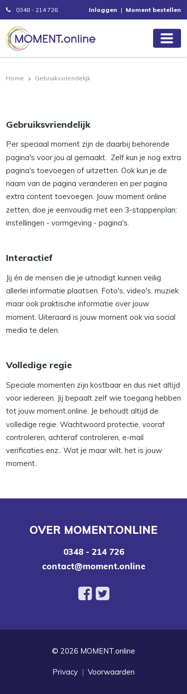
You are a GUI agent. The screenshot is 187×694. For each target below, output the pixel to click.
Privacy (65, 672)
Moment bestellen (153, 9)
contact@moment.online (94, 566)
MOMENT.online (107, 651)
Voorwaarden (111, 672)
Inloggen (103, 9)
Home (15, 78)
